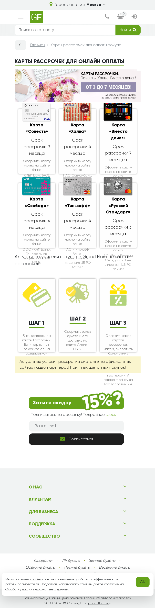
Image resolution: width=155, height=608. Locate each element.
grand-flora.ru (97, 603)
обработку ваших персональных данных (37, 589)
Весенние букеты (114, 568)
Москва (95, 5)
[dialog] (107, 16)
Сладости (43, 561)
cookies (35, 579)
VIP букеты (70, 561)
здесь (111, 415)
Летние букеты (77, 568)
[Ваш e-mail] (76, 426)
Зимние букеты (102, 561)
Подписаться (76, 438)
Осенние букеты (40, 568)
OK (142, 582)
